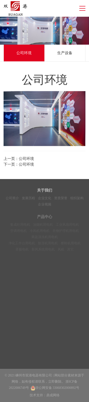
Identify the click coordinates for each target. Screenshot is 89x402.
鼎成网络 (53, 395)
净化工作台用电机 (22, 245)
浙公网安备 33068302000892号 (55, 388)
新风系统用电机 (43, 251)
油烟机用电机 (43, 226)
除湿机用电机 (48, 245)
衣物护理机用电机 (65, 233)
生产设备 (64, 53)
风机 (61, 251)
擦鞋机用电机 (71, 245)
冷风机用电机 (40, 233)
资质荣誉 (60, 199)
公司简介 (12, 199)
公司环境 (24, 53)
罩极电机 (22, 251)
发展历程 (28, 199)
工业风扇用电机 (67, 226)
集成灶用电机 (20, 226)
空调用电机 (18, 233)
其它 (70, 251)
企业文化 (44, 199)
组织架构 (77, 199)
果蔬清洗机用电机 (44, 239)
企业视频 (44, 205)
